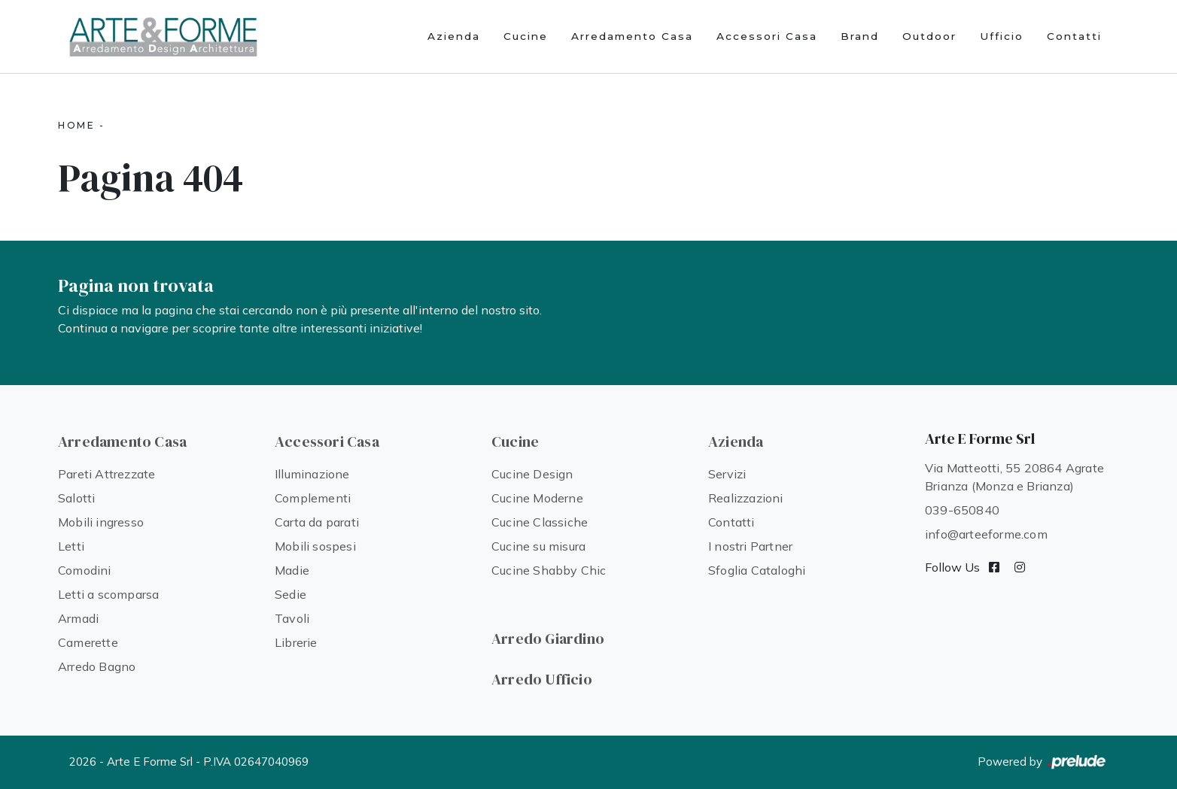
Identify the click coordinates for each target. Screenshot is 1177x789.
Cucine (525, 36)
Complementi (313, 497)
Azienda (453, 36)
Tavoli (292, 618)
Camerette (88, 642)
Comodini (84, 570)
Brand (860, 36)
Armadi (78, 618)
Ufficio (1001, 36)
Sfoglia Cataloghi (756, 570)
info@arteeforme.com (986, 534)
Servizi (727, 473)
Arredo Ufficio (541, 679)
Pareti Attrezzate (106, 473)
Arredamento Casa (632, 36)
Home (76, 125)
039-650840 (962, 509)
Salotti (76, 497)
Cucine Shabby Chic (549, 570)
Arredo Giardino (547, 638)
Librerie (296, 642)
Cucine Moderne (537, 497)
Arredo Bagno (96, 666)
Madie (292, 570)
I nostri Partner (750, 546)
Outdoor (929, 36)
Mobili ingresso (101, 522)
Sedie (290, 594)
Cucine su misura (538, 546)
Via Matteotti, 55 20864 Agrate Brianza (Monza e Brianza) (1014, 476)
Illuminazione (312, 473)
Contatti (1074, 36)
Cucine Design (532, 473)
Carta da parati (317, 522)
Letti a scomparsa (108, 594)
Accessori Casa (766, 36)
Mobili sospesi (315, 546)
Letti (71, 546)
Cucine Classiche (539, 522)
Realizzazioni (745, 497)
